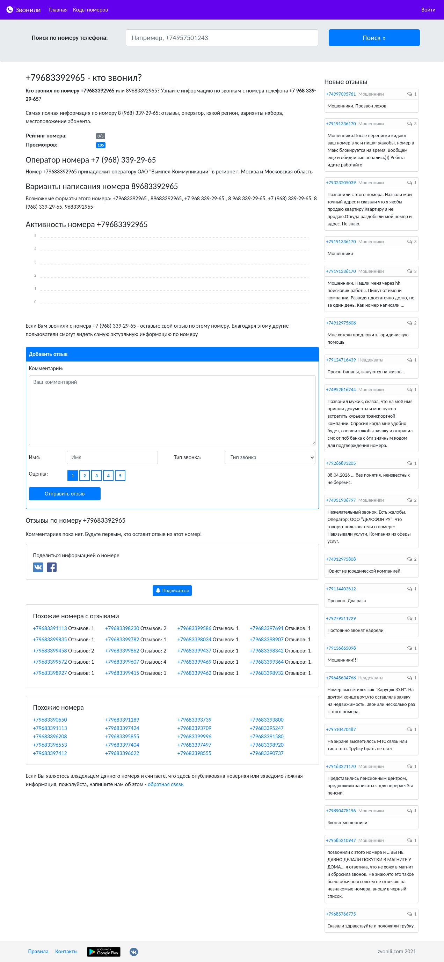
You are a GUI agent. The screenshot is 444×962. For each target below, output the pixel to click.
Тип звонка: (187, 457)
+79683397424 (122, 728)
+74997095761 (341, 94)
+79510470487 (341, 729)
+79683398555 (194, 753)
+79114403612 (341, 589)
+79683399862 (122, 650)
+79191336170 (341, 124)
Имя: (35, 457)
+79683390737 (267, 753)
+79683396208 (50, 736)
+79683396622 (122, 753)
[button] (374, 37)
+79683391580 (267, 736)
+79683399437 (194, 650)
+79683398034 (194, 639)
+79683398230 (122, 628)
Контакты (66, 951)
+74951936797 (341, 500)
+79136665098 (341, 648)
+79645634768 (341, 678)
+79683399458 (50, 650)
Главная (58, 9)
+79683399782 (122, 639)
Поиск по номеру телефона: (70, 38)
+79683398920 (267, 744)
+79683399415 (122, 673)
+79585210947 (341, 840)
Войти (428, 9)
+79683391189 (122, 719)
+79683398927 (50, 673)
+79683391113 (50, 628)
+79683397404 (122, 744)
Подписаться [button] (172, 591)
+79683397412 (50, 753)
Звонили (23, 9)
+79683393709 (194, 728)
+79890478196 (341, 811)
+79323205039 (341, 183)
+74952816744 (341, 390)
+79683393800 (267, 719)
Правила (38, 951)
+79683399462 (194, 673)
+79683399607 (122, 661)
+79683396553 (50, 744)
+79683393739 (194, 719)
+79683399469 (194, 661)
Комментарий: (46, 368)
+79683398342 (267, 650)
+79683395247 (267, 728)
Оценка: (38, 473)
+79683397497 (194, 744)
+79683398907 (267, 639)
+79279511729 (341, 618)
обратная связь (166, 784)
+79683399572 (50, 661)
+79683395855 (122, 736)
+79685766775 (341, 914)
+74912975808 (341, 323)
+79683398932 (267, 673)
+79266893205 (341, 463)
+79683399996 (194, 736)
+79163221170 (341, 766)
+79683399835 (50, 639)
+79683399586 (194, 628)
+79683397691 (267, 628)
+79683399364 (267, 661)
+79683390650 (50, 719)
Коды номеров (90, 9)
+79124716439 (341, 360)
